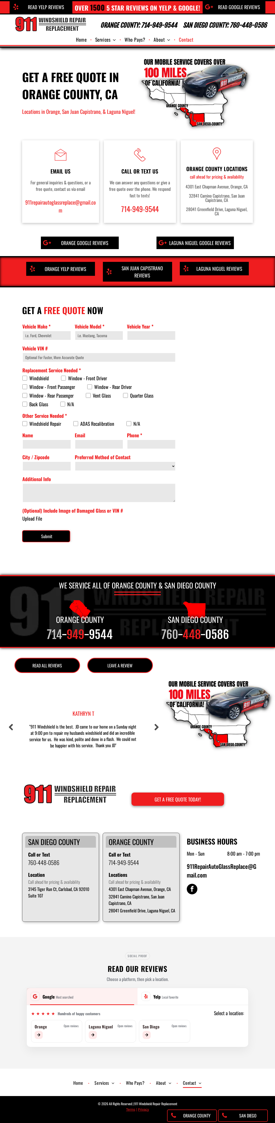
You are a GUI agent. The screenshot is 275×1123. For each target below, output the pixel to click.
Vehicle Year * (140, 326)
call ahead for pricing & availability (217, 177)
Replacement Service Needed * (51, 370)
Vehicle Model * (89, 326)
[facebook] (192, 890)
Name (27, 435)
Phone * (134, 435)
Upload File (32, 518)
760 (170, 634)
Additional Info (36, 479)
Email (80, 435)
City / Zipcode (35, 457)
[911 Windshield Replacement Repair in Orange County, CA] (214, 330)
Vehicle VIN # (35, 348)
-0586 (214, 634)
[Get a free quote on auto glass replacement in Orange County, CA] (214, 397)
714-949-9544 (140, 208)
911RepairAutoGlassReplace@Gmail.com (221, 870)
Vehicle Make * (36, 326)
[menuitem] (81, 39)
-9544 (98, 634)
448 (191, 634)
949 (75, 634)
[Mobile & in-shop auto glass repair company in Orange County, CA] (214, 530)
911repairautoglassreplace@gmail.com (60, 206)
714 (54, 634)
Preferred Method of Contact (103, 457)
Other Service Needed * (44, 415)
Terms (130, 1109)
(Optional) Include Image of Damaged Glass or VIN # (72, 510)
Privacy (143, 1109)
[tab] (82, 996)
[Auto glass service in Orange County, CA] (214, 463)
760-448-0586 (43, 862)
